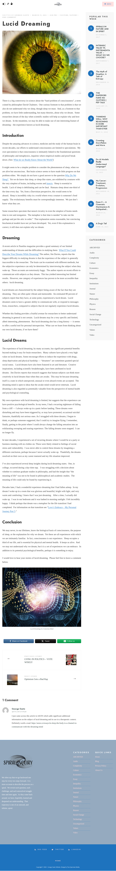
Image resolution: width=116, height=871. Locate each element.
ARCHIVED (94, 247)
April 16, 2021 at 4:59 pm (19, 712)
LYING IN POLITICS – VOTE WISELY (39, 659)
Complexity (94, 258)
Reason (92, 309)
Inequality (93, 278)
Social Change (95, 314)
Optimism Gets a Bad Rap (36, 678)
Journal (92, 289)
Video (91, 335)
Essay (91, 273)
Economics (93, 268)
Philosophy (94, 299)
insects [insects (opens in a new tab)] (49, 183)
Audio (92, 253)
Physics (92, 304)
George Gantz (22, 15)
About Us (98, 770)
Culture (64, 15)
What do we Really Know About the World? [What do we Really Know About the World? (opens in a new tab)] (33, 160)
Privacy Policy (100, 766)
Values (92, 330)
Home (97, 757)
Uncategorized (95, 325)
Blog (97, 762)
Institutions (94, 283)
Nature (73, 15)
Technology (94, 320)
